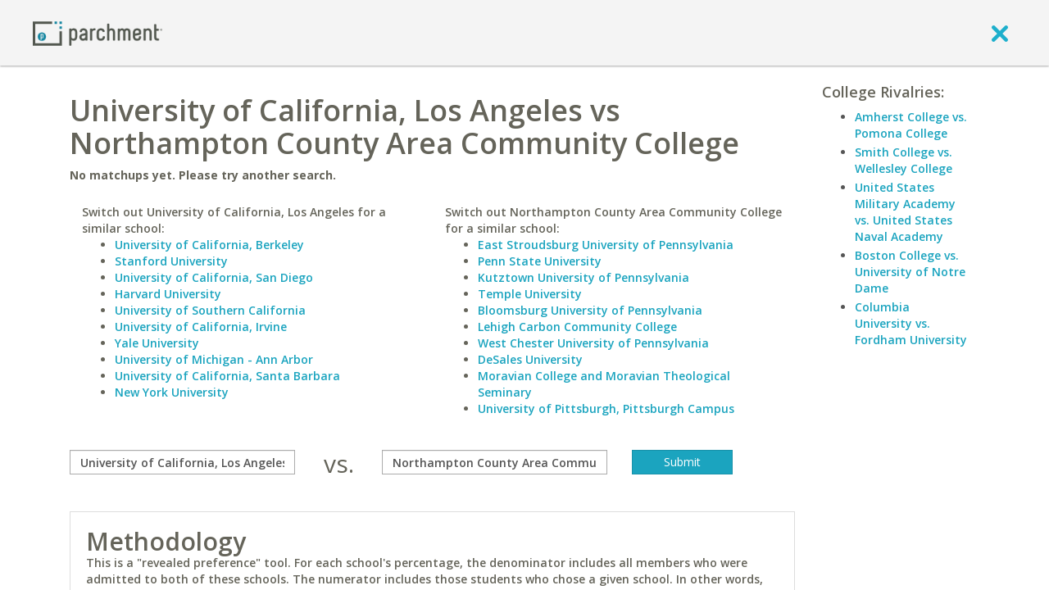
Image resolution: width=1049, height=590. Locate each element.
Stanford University (171, 261)
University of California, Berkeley (209, 244)
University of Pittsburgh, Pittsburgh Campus (606, 408)
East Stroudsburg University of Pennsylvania (605, 244)
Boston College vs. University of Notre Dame (910, 271)
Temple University (530, 294)
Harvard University (168, 294)
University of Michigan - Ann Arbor (214, 359)
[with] (494, 462)
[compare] (182, 462)
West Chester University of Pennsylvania (593, 343)
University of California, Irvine (201, 326)
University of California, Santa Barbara (227, 376)
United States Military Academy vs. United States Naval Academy (905, 211)
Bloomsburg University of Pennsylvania (590, 310)
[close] (999, 33)
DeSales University (530, 359)
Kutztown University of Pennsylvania (583, 277)
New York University (172, 392)
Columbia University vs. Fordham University (911, 323)
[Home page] (97, 32)
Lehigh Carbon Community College (577, 326)
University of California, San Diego (214, 277)
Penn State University (540, 261)
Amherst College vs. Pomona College (911, 125)
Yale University (157, 343)
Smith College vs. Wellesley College (903, 160)
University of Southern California (210, 310)
